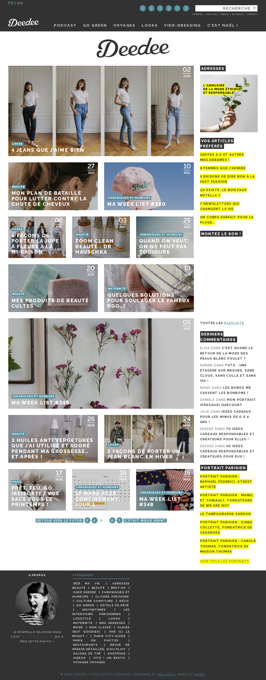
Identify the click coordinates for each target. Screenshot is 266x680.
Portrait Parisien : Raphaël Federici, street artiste (226, 482)
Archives (211, 14)
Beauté (98, 587)
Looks (150, 25)
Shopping (117, 653)
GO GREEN (95, 25)
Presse (224, 14)
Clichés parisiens (112, 596)
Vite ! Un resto (109, 657)
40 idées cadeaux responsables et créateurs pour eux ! (227, 451)
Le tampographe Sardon (225, 514)
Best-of (118, 587)
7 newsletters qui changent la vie (220, 206)
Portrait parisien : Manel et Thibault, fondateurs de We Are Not (227, 500)
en (20, 3)
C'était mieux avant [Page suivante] (145, 520)
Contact (252, 14)
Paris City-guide (110, 636)
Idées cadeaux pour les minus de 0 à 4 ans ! (225, 417)
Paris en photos (96, 640)
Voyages (124, 25)
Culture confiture (94, 600)
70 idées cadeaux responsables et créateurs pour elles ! (227, 434)
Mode (78, 627)
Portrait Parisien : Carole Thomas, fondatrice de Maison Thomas (228, 546)
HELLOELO (167, 674)
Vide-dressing (182, 25)
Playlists (234, 323)
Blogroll (238, 14)
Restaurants (85, 644)
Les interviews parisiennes (101, 612)
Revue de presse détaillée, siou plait (101, 647)
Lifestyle (82, 618)
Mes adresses (112, 622)
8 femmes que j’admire (223, 168)
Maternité (83, 622)
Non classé (100, 627)
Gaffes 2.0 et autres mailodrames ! (222, 157)
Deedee (26, 22)
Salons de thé (87, 653)
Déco (124, 600)
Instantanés (94, 609)
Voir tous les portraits (224, 561)
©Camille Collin (37, 636)
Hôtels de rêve (114, 605)
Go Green (85, 605)
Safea (199, 674)
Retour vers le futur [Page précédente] (59, 520)
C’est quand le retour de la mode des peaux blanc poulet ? (226, 353)
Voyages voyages (89, 662)
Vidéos (79, 657)
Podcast (65, 25)
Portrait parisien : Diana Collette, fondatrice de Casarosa (226, 527)
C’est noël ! (222, 25)
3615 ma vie (86, 583)
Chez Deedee (84, 592)
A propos (197, 14)
